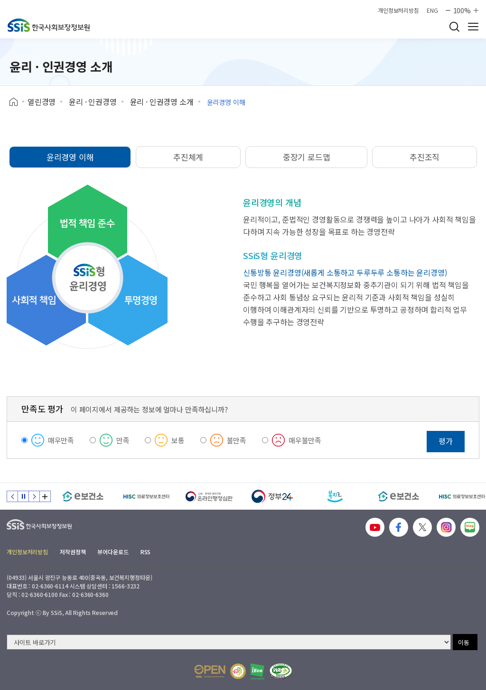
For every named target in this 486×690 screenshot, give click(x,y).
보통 (178, 440)
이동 (463, 642)
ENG (432, 10)
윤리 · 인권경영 (93, 101)
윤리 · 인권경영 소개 (162, 101)
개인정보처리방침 (398, 10)
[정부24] (272, 496)
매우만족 (61, 440)
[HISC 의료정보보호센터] (146, 496)
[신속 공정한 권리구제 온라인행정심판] (209, 496)
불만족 (237, 440)
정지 (23, 496)
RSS (145, 552)
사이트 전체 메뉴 (473, 26)
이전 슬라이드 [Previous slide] (12, 496)
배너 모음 (45, 496)
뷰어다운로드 (112, 552)
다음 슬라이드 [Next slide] (34, 496)
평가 (446, 441)
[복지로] (335, 496)
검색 (454, 26)
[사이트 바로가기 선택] (229, 642)
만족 (123, 440)
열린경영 (42, 101)
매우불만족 (305, 440)
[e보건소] (82, 496)
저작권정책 (72, 552)
